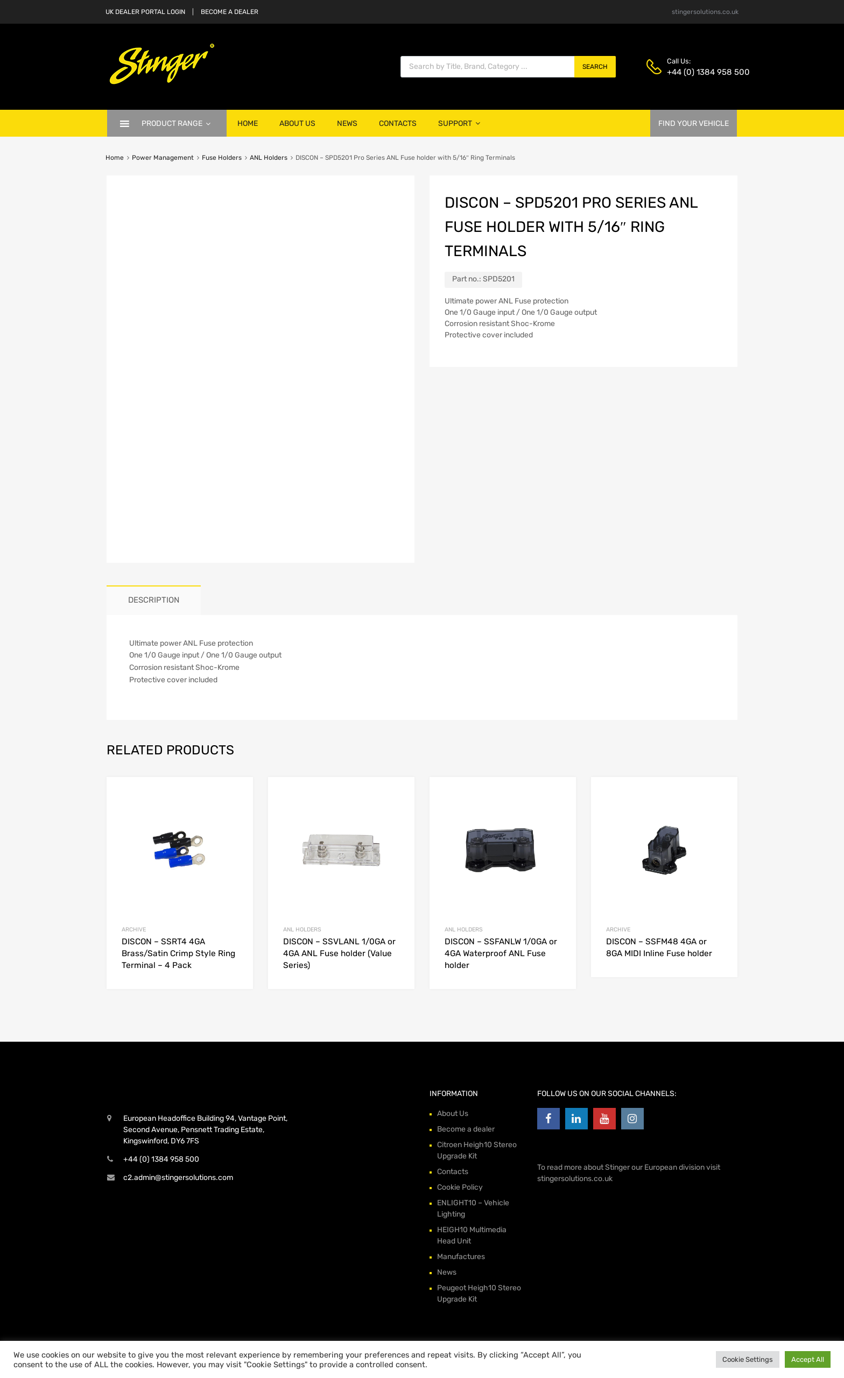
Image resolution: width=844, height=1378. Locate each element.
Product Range (176, 123)
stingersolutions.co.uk (705, 12)
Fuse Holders (222, 157)
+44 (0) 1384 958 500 (693, 72)
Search (595, 66)
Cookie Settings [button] (747, 1359)
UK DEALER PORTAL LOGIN (145, 12)
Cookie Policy (460, 1187)
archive (134, 929)
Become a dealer (466, 1129)
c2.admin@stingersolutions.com (178, 1177)
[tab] (154, 600)
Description (153, 600)
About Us (297, 123)
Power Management (163, 157)
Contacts (398, 123)
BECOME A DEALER (229, 12)
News (347, 123)
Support (459, 123)
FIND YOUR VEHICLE (693, 123)
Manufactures (461, 1256)
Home (247, 123)
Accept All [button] (807, 1359)
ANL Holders (268, 157)
